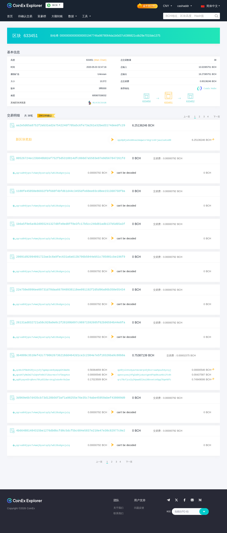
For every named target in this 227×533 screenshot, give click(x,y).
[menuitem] (217, 116)
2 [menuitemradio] (199, 116)
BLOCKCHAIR (97, 103)
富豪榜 (42, 16)
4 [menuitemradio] (208, 116)
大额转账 (57, 16)
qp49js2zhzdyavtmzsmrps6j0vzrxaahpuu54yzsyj (144, 370)
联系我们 (118, 513)
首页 (10, 16)
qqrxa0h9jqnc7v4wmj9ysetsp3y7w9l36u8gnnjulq (43, 173)
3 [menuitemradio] (204, 116)
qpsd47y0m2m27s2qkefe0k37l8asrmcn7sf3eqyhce (43, 375)
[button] (208, 5)
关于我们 (118, 507)
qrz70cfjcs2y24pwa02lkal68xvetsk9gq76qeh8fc (144, 380)
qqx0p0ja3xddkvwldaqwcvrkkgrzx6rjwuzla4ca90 (144, 140)
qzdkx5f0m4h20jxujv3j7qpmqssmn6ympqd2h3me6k (43, 370)
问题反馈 (139, 507)
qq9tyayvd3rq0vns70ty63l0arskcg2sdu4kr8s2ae (43, 380)
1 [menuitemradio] (194, 116)
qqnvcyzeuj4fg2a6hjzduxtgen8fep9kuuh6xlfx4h (144, 375)
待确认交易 (25, 16)
